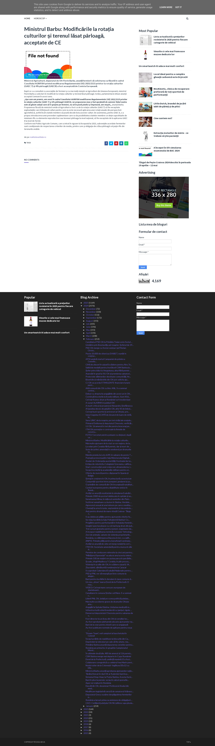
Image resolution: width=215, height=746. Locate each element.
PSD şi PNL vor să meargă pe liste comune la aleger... (106, 574)
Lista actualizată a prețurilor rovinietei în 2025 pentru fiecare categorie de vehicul (171, 39)
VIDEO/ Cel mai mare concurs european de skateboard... (105, 588)
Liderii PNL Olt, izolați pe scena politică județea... (108, 598)
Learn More (165, 7)
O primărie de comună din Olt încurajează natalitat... (109, 484)
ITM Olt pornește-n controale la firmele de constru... (105, 430)
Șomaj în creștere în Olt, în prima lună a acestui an (108, 478)
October (90, 314)
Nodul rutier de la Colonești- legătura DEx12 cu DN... (107, 666)
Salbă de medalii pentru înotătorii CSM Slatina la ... (109, 367)
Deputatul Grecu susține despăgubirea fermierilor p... (109, 695)
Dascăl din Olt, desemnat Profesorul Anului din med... (107, 687)
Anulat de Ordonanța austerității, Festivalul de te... (109, 461)
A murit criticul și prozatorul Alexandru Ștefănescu (109, 405)
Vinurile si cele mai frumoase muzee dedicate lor (169, 53)
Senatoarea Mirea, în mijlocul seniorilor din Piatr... (108, 499)
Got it (178, 7)
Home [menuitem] (27, 18)
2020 (86, 718)
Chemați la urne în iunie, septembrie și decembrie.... (109, 508)
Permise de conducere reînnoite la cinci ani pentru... (109, 552)
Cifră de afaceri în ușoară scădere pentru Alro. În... (109, 364)
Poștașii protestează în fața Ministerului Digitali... (108, 458)
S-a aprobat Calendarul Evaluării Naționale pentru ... (109, 570)
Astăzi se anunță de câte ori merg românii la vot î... (108, 544)
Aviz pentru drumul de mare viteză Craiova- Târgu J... (108, 512)
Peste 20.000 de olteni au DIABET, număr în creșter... (106, 354)
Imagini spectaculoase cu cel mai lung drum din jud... (109, 526)
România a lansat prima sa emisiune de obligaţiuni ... (109, 700)
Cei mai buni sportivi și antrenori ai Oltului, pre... (107, 411)
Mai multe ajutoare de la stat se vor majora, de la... (108, 443)
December (91, 309)
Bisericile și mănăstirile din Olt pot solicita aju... (107, 379)
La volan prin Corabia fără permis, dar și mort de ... (108, 446)
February (90, 339)
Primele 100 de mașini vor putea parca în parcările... (109, 558)
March (89, 336)
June (88, 327)
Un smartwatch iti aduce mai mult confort (161, 66)
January (90, 706)
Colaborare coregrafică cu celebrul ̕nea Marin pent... (109, 662)
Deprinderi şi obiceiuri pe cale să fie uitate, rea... (108, 641)
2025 (86, 302)
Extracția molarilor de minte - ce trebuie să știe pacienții (171, 134)
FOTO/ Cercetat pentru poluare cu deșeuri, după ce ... (108, 436)
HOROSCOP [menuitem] (39, 18)
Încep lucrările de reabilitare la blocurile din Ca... (107, 638)
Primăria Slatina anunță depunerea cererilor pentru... (110, 644)
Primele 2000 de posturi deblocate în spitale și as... (109, 496)
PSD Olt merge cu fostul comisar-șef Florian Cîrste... (106, 349)
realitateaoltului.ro (38, 137)
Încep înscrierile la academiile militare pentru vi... (108, 470)
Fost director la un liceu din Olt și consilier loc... (107, 618)
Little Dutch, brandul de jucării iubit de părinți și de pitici (170, 105)
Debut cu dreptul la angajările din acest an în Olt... (108, 393)
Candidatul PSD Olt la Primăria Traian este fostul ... (109, 342)
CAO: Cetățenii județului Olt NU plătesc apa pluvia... (110, 703)
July (88, 324)
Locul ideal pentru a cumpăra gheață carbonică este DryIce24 (170, 75)
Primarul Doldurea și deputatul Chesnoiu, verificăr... (109, 423)
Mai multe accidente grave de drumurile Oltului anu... (107, 602)
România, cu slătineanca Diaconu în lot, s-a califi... (108, 538)
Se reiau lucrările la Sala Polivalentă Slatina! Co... (108, 519)
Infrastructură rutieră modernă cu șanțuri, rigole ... (109, 610)
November (91, 311)
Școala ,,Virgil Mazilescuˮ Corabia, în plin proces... (108, 561)
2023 (86, 709)
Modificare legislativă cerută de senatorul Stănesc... (110, 691)
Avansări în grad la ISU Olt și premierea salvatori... (108, 373)
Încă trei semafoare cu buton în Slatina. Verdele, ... (109, 502)
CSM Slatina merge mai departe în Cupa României (108, 656)
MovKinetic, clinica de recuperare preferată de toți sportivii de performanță (171, 91)
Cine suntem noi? (163, 118)
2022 (86, 712)
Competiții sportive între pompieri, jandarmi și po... (108, 481)
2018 (86, 724)
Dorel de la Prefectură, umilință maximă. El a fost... (108, 659)
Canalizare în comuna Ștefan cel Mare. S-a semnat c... (108, 594)
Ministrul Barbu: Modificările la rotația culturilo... (107, 440)
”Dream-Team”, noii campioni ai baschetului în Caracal (106, 634)
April (88, 333)
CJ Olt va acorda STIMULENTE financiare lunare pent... (108, 383)
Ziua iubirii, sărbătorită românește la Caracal (106, 567)
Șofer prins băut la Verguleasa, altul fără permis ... (108, 370)
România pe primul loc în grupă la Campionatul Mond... (107, 649)
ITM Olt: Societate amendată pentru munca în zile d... (109, 548)
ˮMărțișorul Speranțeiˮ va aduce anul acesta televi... (109, 555)
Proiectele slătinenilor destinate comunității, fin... (108, 376)
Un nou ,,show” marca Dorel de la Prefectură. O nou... (107, 583)
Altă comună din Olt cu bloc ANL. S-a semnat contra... (106, 389)
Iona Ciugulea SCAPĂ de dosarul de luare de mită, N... (109, 416)
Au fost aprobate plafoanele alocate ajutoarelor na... (110, 621)
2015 (86, 733)
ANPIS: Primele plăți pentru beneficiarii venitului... (108, 541)
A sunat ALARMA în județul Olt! (100, 402)
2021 (86, 715)
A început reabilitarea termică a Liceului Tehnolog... (109, 531)
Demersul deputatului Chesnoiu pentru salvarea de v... (109, 614)
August (90, 321)
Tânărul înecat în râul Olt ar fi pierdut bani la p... (107, 674)
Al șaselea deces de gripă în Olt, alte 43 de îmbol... (109, 408)
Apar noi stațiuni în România (98, 683)
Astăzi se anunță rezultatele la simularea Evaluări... (109, 493)
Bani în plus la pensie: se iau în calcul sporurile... (107, 680)
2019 (86, 721)
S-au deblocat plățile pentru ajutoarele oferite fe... (109, 516)
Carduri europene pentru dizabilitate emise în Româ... (106, 488)
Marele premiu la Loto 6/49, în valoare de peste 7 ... (109, 455)
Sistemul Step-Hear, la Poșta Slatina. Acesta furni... (109, 677)
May (88, 330)
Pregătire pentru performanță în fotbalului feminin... (109, 522)
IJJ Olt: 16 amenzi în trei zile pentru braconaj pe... (108, 426)
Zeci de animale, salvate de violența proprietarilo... (108, 534)
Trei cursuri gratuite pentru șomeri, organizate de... (109, 529)
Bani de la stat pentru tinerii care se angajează (107, 624)
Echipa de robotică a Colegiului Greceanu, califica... (109, 464)
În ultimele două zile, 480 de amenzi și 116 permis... (109, 653)
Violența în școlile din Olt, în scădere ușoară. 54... (108, 564)
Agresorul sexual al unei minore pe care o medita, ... (109, 505)
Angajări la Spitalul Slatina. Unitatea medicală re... (108, 607)
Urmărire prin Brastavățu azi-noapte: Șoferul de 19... (110, 345)
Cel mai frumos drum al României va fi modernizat (108, 399)
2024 (86, 305)
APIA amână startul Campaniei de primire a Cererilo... (105, 360)
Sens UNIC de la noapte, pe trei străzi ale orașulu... (109, 420)
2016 (86, 730)
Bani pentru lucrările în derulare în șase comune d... (109, 579)
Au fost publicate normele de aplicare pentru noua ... (109, 628)
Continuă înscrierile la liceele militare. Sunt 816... (108, 396)
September (91, 317)
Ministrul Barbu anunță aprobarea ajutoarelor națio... (109, 671)
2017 (86, 727)
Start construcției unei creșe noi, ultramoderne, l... (108, 467)
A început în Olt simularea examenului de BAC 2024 (167, 149)
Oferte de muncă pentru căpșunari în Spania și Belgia (107, 474)
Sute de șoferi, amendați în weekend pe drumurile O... (108, 450)
